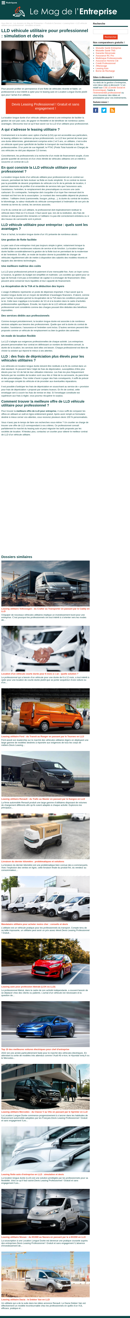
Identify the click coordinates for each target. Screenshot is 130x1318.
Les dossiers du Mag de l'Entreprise (28, 23)
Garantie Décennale (105, 53)
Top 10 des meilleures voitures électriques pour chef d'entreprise (35, 1049)
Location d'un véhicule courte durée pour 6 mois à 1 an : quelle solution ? (39, 674)
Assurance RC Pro (105, 55)
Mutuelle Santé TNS (105, 50)
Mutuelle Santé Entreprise (108, 48)
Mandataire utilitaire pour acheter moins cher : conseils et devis (34, 924)
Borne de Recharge (105, 71)
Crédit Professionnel (106, 63)
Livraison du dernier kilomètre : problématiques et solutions (32, 861)
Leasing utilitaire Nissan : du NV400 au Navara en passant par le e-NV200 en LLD (43, 1237)
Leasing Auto (69, 23)
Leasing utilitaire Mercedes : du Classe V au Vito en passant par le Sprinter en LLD (44, 1112)
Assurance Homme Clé (107, 60)
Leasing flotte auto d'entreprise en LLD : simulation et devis (32, 1174)
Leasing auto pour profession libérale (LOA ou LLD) (28, 986)
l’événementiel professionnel (107, 92)
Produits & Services (53, 23)
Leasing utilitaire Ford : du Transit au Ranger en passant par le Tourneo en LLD (42, 736)
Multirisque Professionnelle (109, 58)
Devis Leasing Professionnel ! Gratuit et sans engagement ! (45, 106)
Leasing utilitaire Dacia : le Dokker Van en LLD (25, 1299)
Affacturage (101, 66)
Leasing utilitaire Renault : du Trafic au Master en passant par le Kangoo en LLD (43, 799)
